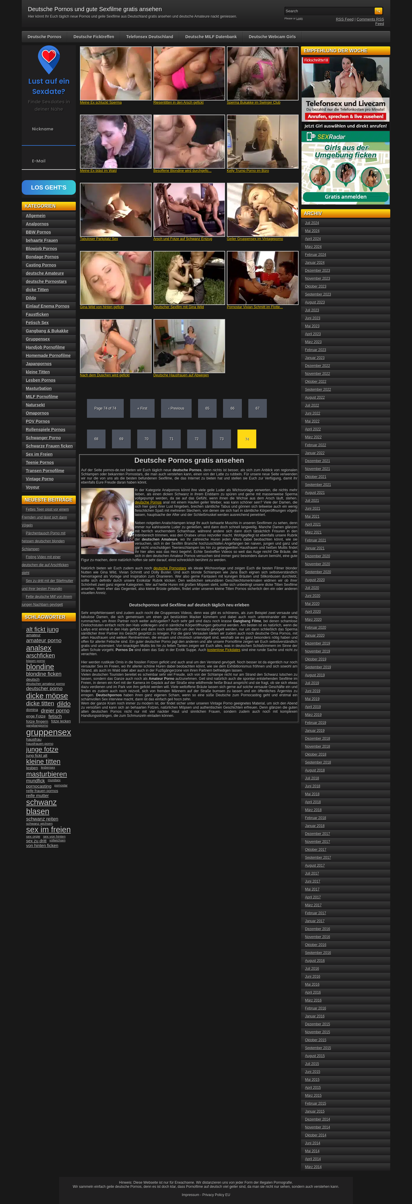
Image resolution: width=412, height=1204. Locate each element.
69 (121, 439)
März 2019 (313, 715)
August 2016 (315, 961)
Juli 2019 (312, 683)
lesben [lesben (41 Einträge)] (32, 768)
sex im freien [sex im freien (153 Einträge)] (48, 829)
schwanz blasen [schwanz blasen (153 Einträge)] (41, 807)
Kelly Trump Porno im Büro (248, 171)
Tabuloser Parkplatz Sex (99, 239)
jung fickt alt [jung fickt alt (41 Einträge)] (36, 755)
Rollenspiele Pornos (46, 429)
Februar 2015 (315, 1103)
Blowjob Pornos (41, 248)
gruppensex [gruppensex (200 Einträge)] (48, 732)
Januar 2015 (315, 1111)
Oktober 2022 (315, 382)
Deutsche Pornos (44, 36)
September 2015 (318, 1048)
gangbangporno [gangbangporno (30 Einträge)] (37, 725)
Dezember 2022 (317, 366)
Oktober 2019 (315, 659)
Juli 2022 (312, 405)
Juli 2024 (312, 223)
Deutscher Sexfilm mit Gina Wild (178, 307)
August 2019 (315, 675)
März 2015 (313, 1096)
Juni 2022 (312, 413)
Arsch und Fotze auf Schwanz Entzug (182, 239)
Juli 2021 (312, 501)
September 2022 (318, 390)
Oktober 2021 (315, 477)
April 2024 (313, 239)
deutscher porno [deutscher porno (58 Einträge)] (44, 688)
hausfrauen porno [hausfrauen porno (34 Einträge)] (39, 744)
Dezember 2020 (317, 556)
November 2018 (317, 746)
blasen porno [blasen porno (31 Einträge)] (35, 661)
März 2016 (313, 1000)
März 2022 (313, 437)
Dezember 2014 (317, 1119)
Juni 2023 (312, 318)
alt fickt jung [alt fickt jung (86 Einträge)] (42, 629)
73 (222, 439)
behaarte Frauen (42, 240)
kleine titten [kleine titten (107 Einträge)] (43, 761)
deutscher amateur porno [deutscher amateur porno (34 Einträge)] (45, 684)
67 (257, 408)
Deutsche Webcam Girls (272, 36)
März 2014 (313, 1167)
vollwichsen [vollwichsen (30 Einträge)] (57, 840)
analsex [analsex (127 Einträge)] (38, 648)
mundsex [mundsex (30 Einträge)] (54, 780)
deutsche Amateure (45, 273)
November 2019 (317, 651)
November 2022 (317, 374)
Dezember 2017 (317, 834)
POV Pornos (38, 421)
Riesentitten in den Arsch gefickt (178, 102)
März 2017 (313, 905)
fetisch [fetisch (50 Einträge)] (55, 716)
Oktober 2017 (315, 850)
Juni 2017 (312, 881)
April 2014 (313, 1159)
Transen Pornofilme (45, 470)
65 (207, 408)
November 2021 (317, 469)
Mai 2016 (312, 984)
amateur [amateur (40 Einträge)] (33, 635)
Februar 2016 (315, 1008)
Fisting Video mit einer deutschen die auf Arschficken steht (45, 565)
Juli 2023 (312, 310)
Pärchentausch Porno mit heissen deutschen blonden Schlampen (44, 541)
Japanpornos (39, 363)
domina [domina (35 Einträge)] (32, 710)
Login (300, 18)
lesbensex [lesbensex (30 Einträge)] (48, 767)
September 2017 (318, 858)
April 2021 (313, 524)
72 (196, 439)
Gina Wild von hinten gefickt (102, 307)
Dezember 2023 (317, 271)
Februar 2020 (315, 628)
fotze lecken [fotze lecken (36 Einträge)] (61, 721)
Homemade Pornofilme (48, 355)
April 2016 (313, 992)
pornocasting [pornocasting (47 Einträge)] (38, 786)
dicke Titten (37, 289)
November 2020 (317, 564)
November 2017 (317, 842)
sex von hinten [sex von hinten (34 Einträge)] (54, 836)
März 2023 (313, 342)
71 (171, 439)
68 (96, 439)
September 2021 (318, 485)
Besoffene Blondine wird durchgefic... (182, 171)
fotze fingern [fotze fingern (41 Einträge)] (37, 721)
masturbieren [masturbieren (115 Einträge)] (46, 774)
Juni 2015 (312, 1072)
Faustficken (37, 314)
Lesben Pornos (41, 380)
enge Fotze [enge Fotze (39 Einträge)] (36, 716)
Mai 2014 (312, 1151)
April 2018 (313, 802)
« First (142, 408)
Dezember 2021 (317, 461)
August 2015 (315, 1056)
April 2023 (313, 334)
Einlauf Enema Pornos (48, 306)
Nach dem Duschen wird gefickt (105, 375)
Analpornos (37, 224)
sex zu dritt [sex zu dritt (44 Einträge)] (36, 841)
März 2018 (313, 810)
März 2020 (313, 620)
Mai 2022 (312, 421)
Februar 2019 (315, 723)
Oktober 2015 (315, 1040)
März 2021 (313, 532)
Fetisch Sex (37, 322)
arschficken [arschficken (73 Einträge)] (40, 655)
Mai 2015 (312, 1080)
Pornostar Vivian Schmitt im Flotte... (255, 307)
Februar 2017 (315, 913)
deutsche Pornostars (169, 568)
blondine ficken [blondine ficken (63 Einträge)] (43, 674)
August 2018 (315, 770)
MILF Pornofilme (42, 396)
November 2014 (317, 1127)
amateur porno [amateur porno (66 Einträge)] (43, 640)
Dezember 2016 (317, 929)
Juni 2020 (312, 596)
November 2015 (317, 1032)
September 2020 (318, 572)
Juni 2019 (312, 691)
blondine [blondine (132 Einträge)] (40, 667)
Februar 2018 (315, 818)
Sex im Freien (39, 454)
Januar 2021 (315, 548)
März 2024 (313, 247)
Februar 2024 (315, 255)
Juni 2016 (312, 977)
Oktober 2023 (315, 286)
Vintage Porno (40, 479)
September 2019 (318, 667)
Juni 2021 (312, 509)
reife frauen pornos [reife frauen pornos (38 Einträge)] (42, 791)
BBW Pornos (38, 232)
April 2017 (313, 897)
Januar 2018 (315, 826)
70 (146, 439)
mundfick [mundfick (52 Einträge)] (35, 780)
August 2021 (315, 493)
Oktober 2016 (315, 945)
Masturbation (39, 388)
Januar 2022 (315, 453)
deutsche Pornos (148, 502)
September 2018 (318, 762)
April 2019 (313, 707)
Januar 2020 (315, 635)
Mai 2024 (312, 231)
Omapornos (37, 413)
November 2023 (317, 278)
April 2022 (313, 429)
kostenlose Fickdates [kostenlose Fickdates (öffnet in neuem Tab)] (223, 650)
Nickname (42, 129)
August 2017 (315, 865)
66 (232, 408)
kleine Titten (38, 372)
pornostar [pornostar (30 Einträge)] (61, 785)
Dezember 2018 (317, 739)
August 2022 (315, 397)
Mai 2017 (312, 889)
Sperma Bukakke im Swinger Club (253, 102)
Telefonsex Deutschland (149, 36)
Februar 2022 (315, 445)
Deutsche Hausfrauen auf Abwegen (181, 375)
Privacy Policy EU (216, 1195)
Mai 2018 (312, 794)
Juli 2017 (312, 873)
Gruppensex (38, 339)
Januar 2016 (315, 1016)
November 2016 (317, 937)
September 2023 (318, 294)
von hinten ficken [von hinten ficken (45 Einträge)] (42, 845)
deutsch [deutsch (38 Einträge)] (32, 679)
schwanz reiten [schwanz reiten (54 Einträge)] (42, 818)
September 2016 (318, 953)
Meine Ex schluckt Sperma (101, 102)
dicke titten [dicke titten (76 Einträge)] (40, 703)
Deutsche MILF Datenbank (211, 36)
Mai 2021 (312, 516)
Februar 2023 (315, 350)
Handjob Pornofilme (45, 347)
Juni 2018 (312, 786)
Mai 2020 (312, 604)
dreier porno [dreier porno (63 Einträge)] (55, 711)
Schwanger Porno (43, 437)
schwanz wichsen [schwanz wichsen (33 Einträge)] (39, 823)
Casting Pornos (41, 265)
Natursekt (35, 405)
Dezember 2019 (317, 643)
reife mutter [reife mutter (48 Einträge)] (37, 795)
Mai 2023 (312, 326)
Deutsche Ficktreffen (93, 36)
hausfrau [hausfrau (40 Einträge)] (33, 739)
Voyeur (32, 487)
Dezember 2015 (317, 1024)
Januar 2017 (315, 921)
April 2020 (313, 612)
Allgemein (36, 215)
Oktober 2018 (315, 754)
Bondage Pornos (42, 256)
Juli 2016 (312, 969)
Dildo (31, 298)
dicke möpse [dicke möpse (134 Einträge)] (47, 696)
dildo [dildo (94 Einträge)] (64, 703)
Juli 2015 (312, 1064)
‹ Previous (176, 408)
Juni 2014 (312, 1143)
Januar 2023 (315, 358)
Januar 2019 (315, 731)
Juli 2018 (312, 778)
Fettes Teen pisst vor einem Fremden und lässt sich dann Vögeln (45, 517)
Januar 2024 (315, 263)
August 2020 (315, 580)
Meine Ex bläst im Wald (98, 171)
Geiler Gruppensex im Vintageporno (255, 239)
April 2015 (313, 1088)
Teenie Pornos (40, 462)
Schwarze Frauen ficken (49, 446)
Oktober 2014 (315, 1135)
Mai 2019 (312, 699)
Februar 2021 (315, 540)
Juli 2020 (312, 588)
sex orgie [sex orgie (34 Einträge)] (33, 836)
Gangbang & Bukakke (47, 330)
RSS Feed (345, 19)
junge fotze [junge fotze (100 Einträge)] (42, 749)
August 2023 (315, 302)
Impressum (190, 1195)
